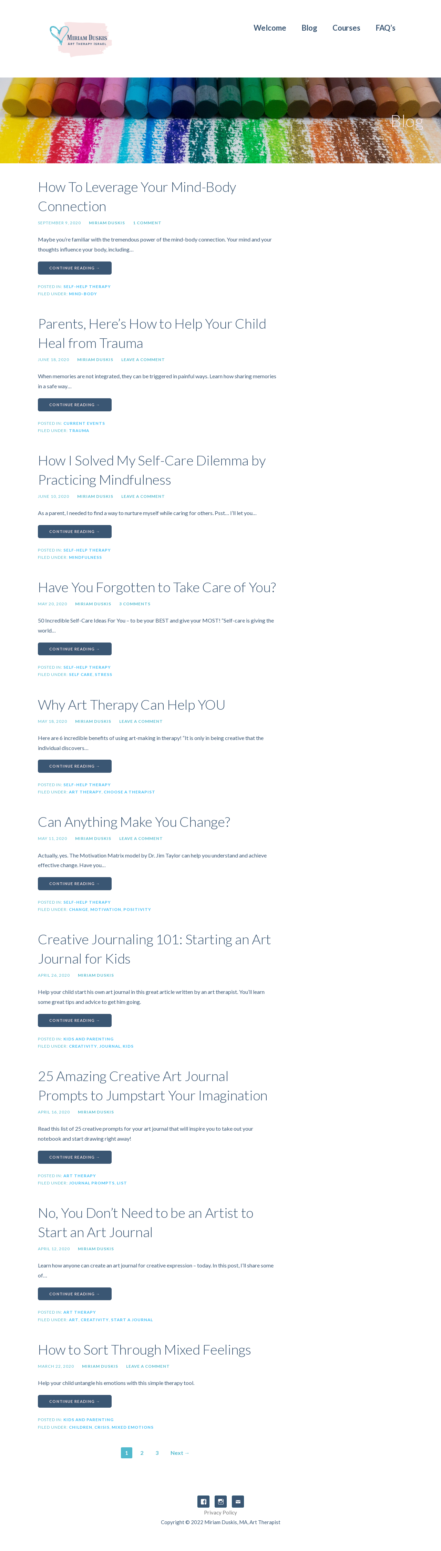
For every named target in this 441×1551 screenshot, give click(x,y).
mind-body (83, 293)
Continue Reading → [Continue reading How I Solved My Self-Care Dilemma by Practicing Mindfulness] (74, 531)
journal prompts (92, 1182)
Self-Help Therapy (87, 286)
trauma (79, 430)
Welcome (270, 27)
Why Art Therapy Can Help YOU (132, 704)
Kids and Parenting (88, 1038)
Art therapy (85, 791)
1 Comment (147, 222)
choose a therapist (129, 791)
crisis (102, 1427)
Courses (346, 27)
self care (81, 674)
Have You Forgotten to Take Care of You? (157, 587)
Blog (309, 27)
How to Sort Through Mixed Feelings (144, 1349)
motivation (105, 909)
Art (74, 1319)
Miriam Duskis (107, 222)
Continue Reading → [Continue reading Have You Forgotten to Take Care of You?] (74, 649)
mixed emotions (133, 1427)
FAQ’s (386, 27)
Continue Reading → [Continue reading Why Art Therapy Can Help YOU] (74, 766)
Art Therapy (79, 1175)
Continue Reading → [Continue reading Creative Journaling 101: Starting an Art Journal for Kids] (74, 1020)
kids (128, 1046)
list (122, 1182)
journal (110, 1046)
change (78, 909)
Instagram (221, 1502)
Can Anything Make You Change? (134, 821)
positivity (137, 909)
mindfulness (85, 557)
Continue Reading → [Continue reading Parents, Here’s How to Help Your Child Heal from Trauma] (74, 404)
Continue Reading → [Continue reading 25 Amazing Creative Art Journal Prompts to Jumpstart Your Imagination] (74, 1157)
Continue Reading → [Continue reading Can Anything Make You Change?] (74, 883)
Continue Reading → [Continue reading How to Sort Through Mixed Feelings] (74, 1401)
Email (238, 1502)
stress (103, 674)
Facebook (203, 1502)
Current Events (84, 423)
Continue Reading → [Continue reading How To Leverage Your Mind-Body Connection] (74, 268)
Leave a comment (143, 359)
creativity (83, 1046)
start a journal (132, 1319)
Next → (180, 1452)
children (80, 1427)
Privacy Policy (220, 1512)
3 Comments (135, 603)
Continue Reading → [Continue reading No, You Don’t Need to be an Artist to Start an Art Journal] (74, 1294)
